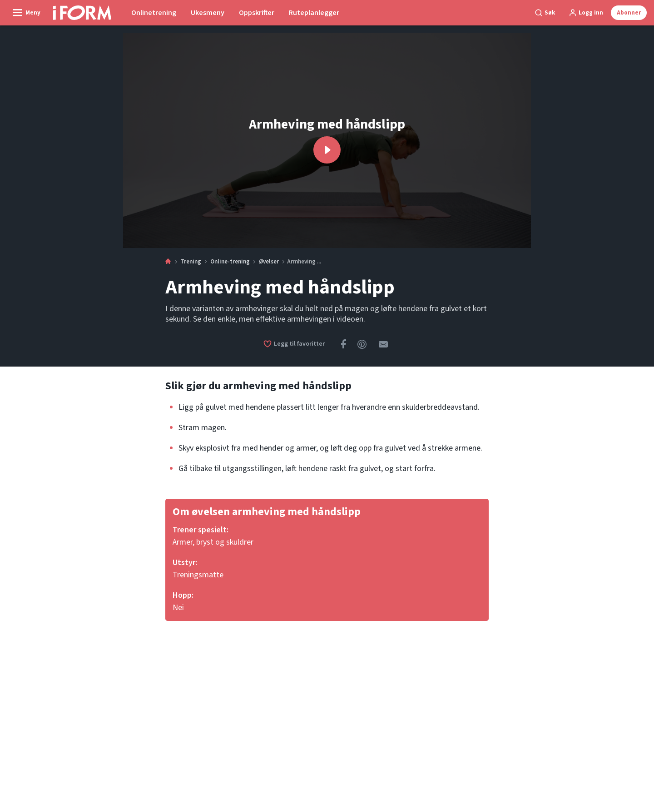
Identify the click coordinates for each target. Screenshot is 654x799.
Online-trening (230, 262)
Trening (191, 262)
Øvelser (269, 262)
